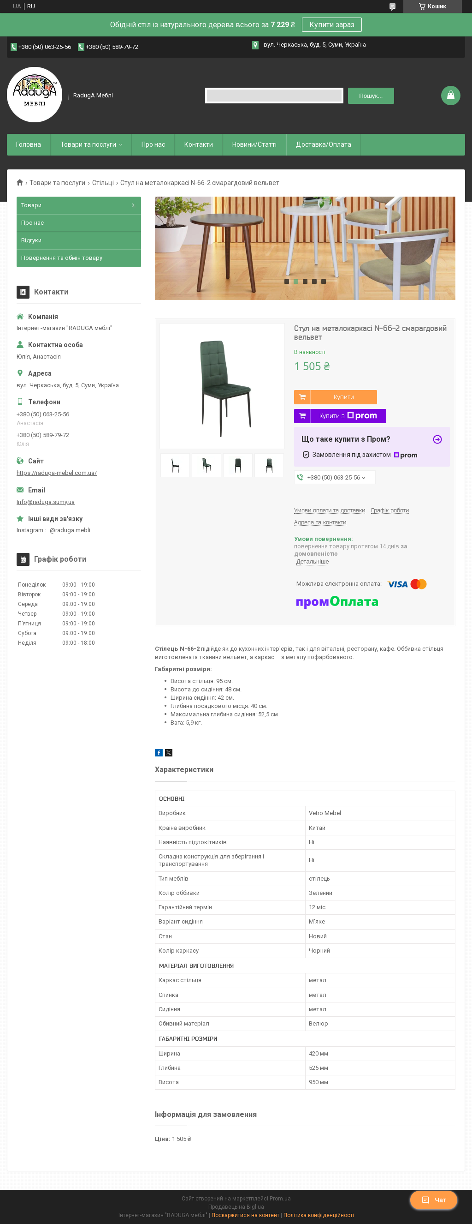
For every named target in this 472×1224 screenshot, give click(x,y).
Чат (433, 1200)
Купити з (348, 416)
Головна (28, 144)
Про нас (153, 144)
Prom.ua (280, 1198)
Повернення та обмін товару (61, 257)
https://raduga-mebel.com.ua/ (57, 472)
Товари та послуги (88, 144)
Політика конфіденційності (318, 1215)
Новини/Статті (254, 144)
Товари (31, 205)
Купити (344, 397)
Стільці (103, 182)
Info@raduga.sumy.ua (46, 501)
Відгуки (31, 240)
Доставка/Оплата (323, 144)
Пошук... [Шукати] (371, 95)
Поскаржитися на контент (245, 1215)
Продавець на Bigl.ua (236, 1207)
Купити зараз (331, 24)
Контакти (198, 144)
